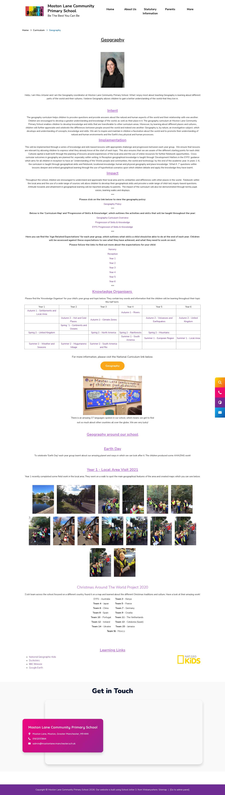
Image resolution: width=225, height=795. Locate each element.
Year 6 (112, 281)
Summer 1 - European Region (159, 338)
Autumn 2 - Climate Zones (103, 319)
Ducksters (34, 660)
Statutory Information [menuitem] (150, 11)
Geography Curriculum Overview (112, 217)
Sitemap (163, 789)
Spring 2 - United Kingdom (41, 332)
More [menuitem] (190, 9)
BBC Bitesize (35, 664)
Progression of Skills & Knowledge (112, 222)
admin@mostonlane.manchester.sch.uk (54, 743)
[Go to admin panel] (179, 789)
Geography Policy (112, 204)
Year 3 (112, 267)
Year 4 (112, 272)
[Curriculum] (39, 30)
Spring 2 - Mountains (159, 332)
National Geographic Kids (43, 656)
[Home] (25, 30)
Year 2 (112, 263)
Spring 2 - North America (103, 332)
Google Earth (36, 667)
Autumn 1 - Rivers (130, 312)
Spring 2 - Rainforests (130, 332)
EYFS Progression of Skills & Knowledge (112, 227)
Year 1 (112, 258)
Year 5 (112, 276)
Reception (112, 253)
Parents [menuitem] (170, 9)
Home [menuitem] (110, 9)
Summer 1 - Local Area (188, 338)
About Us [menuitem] (130, 9)
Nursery (112, 249)
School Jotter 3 (129, 789)
